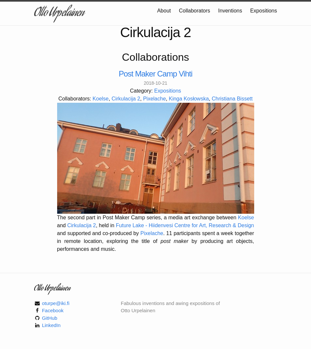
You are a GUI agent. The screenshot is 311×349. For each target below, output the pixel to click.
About (164, 10)
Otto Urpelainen (59, 13)
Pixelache (154, 98)
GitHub (49, 318)
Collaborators (195, 10)
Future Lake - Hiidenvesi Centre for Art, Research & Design (185, 225)
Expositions (263, 10)
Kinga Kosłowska (189, 98)
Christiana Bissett (232, 98)
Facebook (53, 310)
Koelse (101, 98)
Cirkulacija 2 (126, 98)
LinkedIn (51, 325)
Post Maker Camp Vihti (155, 74)
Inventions (230, 10)
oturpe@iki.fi (56, 303)
